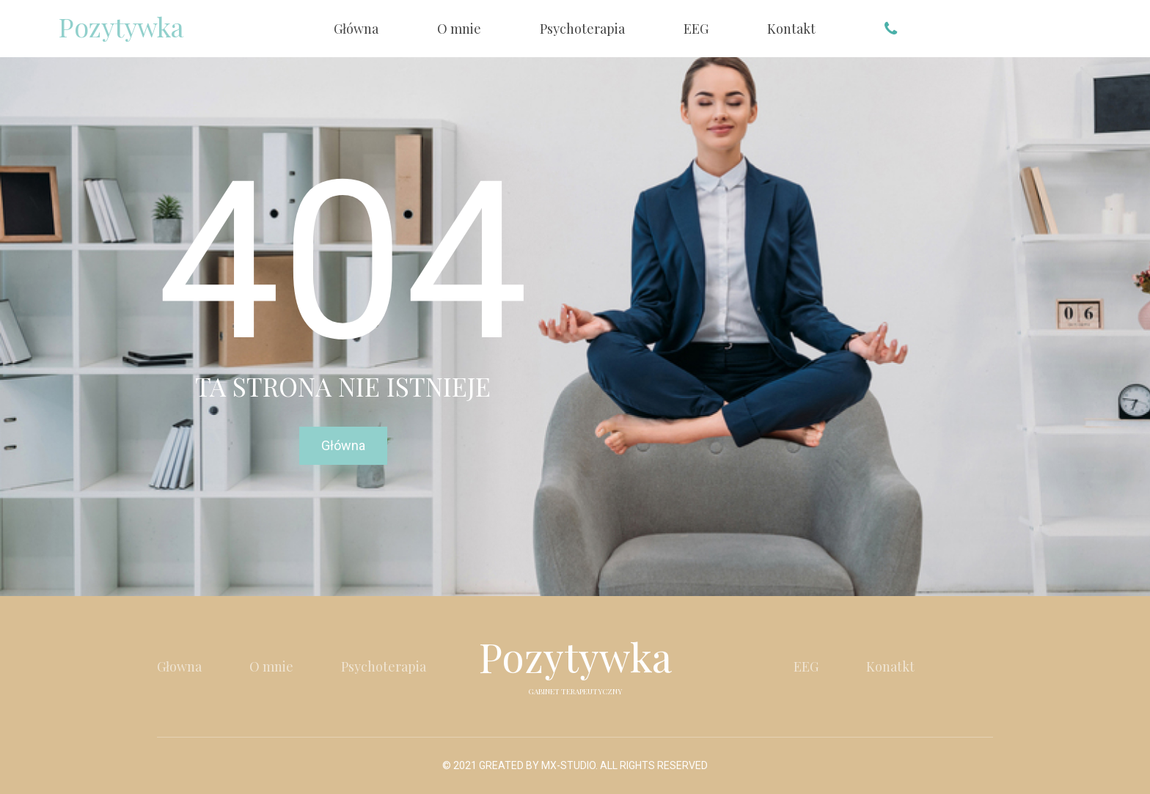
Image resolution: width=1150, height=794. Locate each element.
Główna (356, 28)
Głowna (179, 666)
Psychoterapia (582, 28)
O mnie (459, 28)
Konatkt (890, 666)
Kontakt (791, 28)
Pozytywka (121, 26)
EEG (696, 28)
